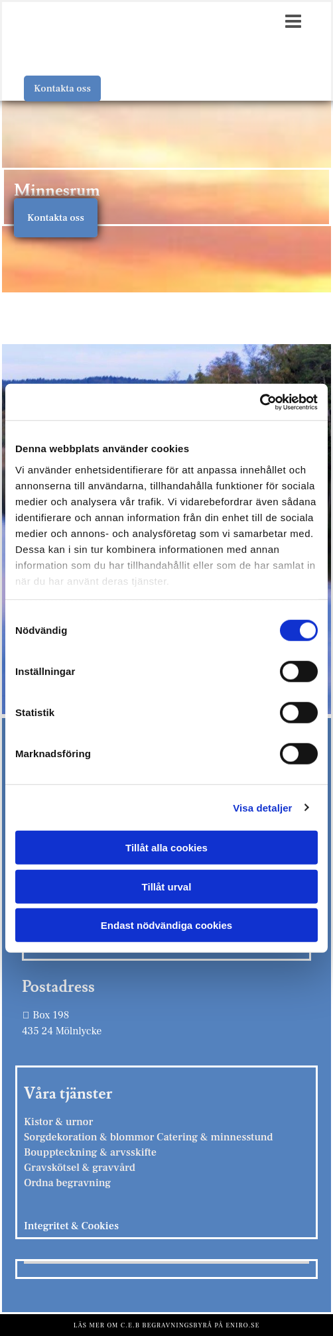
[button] (62, 88)
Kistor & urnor (58, 1121)
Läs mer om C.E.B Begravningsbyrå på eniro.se (167, 1325)
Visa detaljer (262, 807)
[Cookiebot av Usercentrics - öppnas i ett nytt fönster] (260, 401)
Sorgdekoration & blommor (90, 1137)
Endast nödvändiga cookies (166, 925)
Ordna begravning (67, 1182)
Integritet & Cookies (71, 1226)
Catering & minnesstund (215, 1137)
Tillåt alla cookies (166, 847)
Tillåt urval (167, 886)
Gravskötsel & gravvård (79, 1167)
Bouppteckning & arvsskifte (90, 1152)
